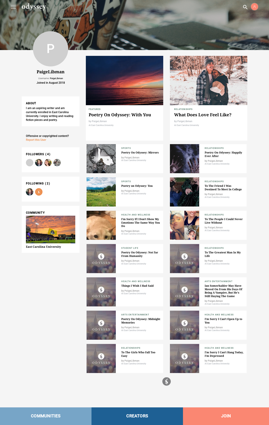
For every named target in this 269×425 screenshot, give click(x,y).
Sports (126, 148)
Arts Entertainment (219, 281)
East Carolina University (43, 247)
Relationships (214, 181)
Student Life (129, 248)
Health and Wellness (135, 215)
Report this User (36, 139)
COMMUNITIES (46, 416)
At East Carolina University (101, 125)
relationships (183, 109)
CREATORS (137, 416)
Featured (95, 109)
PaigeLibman (99, 121)
